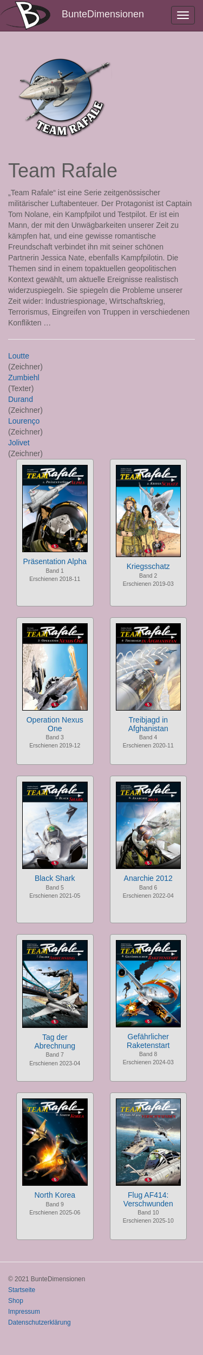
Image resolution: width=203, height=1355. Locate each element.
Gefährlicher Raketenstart (148, 1040)
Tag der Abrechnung (54, 1041)
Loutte (18, 355)
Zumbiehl (24, 377)
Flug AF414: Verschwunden (148, 1199)
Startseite (21, 1290)
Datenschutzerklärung (39, 1322)
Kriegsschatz (148, 566)
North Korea (55, 1195)
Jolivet (19, 442)
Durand (20, 399)
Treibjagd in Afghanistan (148, 723)
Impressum (24, 1311)
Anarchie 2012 (148, 878)
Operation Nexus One (55, 723)
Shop (15, 1301)
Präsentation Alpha (55, 561)
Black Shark (55, 878)
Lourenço (24, 421)
